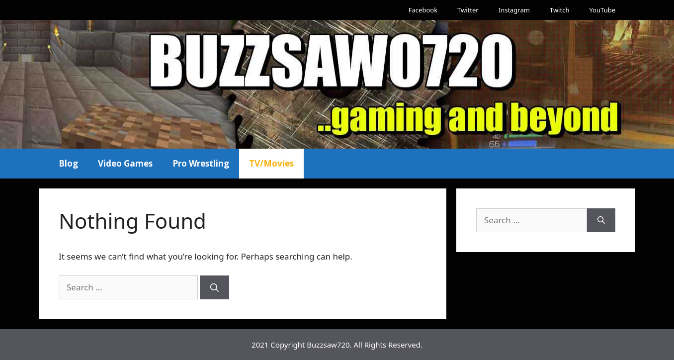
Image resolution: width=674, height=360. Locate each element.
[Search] (214, 287)
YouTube (602, 9)
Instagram (514, 9)
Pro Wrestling (200, 163)
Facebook (423, 9)
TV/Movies (271, 163)
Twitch (560, 9)
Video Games (125, 163)
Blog (68, 163)
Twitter (468, 9)
